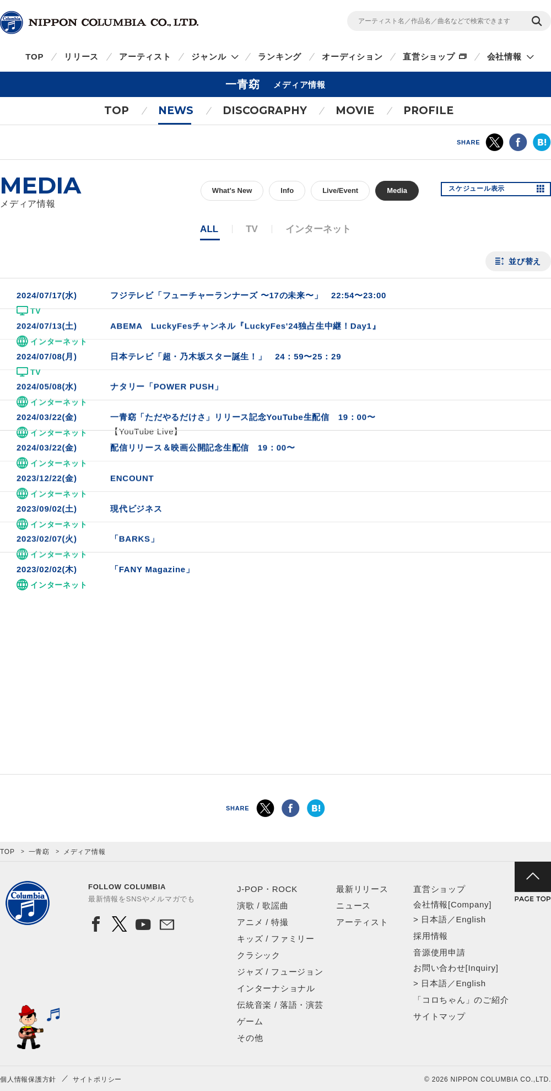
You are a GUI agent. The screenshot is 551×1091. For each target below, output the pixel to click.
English (470, 919)
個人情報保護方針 (28, 1079)
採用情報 (430, 935)
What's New (232, 190)
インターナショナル (276, 988)
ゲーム (250, 1021)
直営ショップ (429, 56)
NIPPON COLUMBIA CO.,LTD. (99, 22)
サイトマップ (439, 1016)
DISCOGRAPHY (265, 110)
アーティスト (145, 56)
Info (287, 190)
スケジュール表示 (483, 190)
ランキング (279, 56)
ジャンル (208, 56)
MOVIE (355, 110)
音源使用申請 (439, 952)
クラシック (258, 955)
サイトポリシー (97, 1079)
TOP (34, 56)
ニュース (353, 905)
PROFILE (428, 110)
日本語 (434, 919)
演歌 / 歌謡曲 (263, 905)
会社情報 (504, 56)
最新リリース (362, 889)
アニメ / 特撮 (263, 922)
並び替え (525, 261)
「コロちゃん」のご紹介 (461, 999)
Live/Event (340, 190)
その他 (250, 1037)
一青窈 (39, 852)
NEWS (175, 110)
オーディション (352, 56)
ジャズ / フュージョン (280, 971)
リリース (81, 56)
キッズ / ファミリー (276, 938)
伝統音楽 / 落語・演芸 (280, 1004)
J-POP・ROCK (267, 889)
